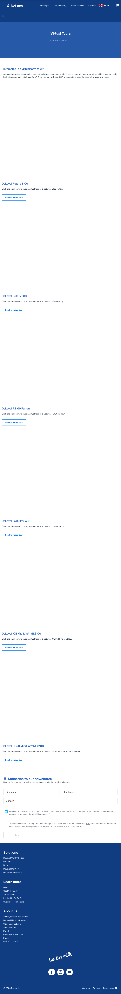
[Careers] (92, 6)
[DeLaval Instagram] (60, 972)
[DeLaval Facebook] (51, 972)
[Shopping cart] (117, 5)
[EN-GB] (106, 5)
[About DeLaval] (77, 6)
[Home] (14, 5)
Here (88, 823)
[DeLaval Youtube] (69, 972)
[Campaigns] (44, 6)
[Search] (3, 16)
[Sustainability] (59, 6)
